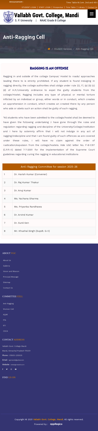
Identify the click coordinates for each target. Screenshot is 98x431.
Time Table (71, 7)
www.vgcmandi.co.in (17, 364)
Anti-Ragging (8, 304)
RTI (4, 326)
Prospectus (58, 7)
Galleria (6, 266)
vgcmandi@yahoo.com (16, 360)
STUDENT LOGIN (29, 7)
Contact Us (92, 7)
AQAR (5, 315)
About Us (7, 260)
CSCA (5, 331)
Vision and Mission (11, 271)
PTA (4, 320)
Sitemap (6, 282)
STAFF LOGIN (44, 7)
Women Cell (8, 309)
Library (81, 7)
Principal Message (10, 277)
